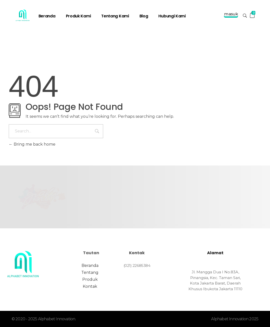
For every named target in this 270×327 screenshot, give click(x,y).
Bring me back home (32, 144)
